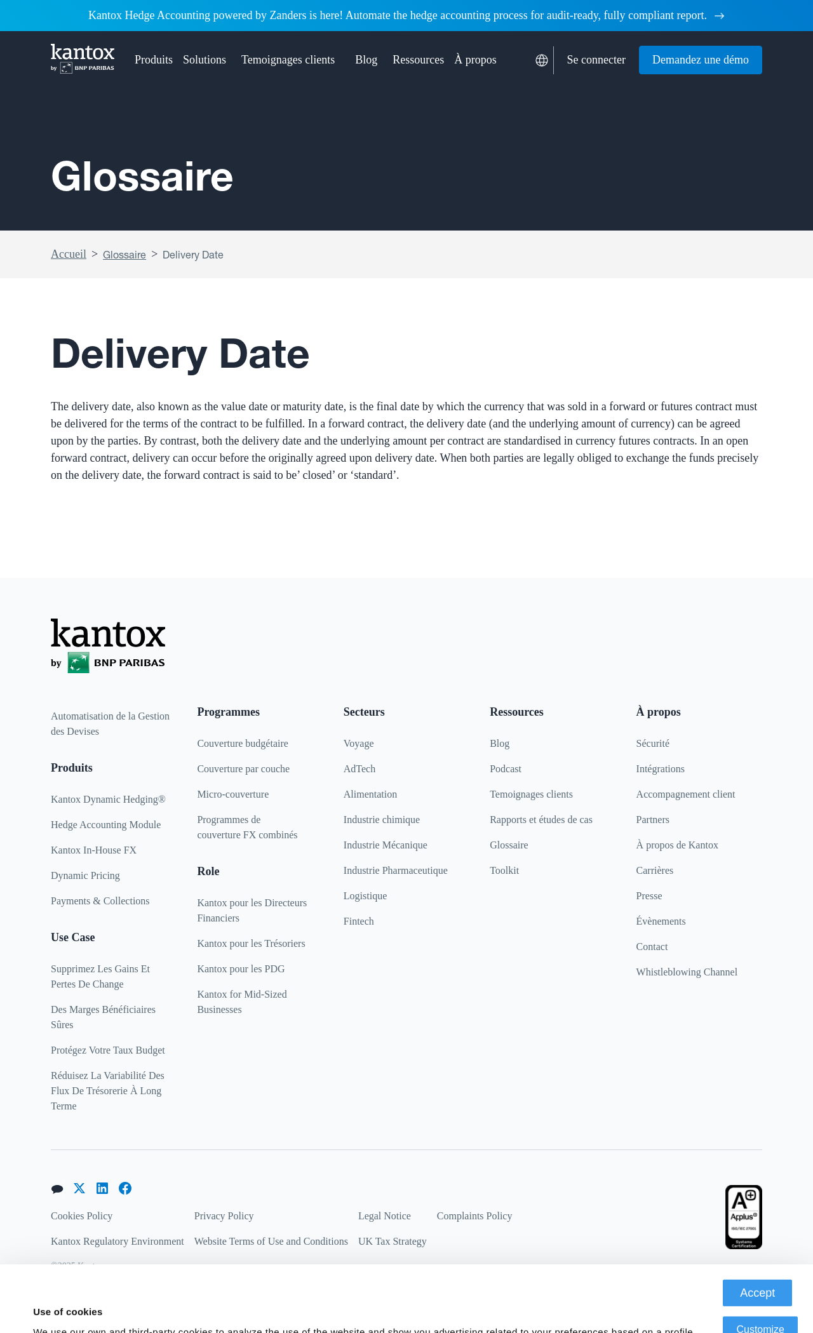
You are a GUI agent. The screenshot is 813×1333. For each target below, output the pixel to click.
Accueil (68, 254)
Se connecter (596, 59)
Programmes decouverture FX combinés (247, 827)
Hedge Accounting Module (106, 824)
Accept (757, 1230)
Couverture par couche (243, 768)
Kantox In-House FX (94, 850)
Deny (760, 1304)
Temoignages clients (288, 59)
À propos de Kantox (677, 845)
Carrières (655, 870)
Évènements (661, 921)
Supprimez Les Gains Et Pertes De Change (100, 976)
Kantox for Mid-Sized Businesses (241, 1002)
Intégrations (660, 768)
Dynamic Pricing (85, 875)
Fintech (359, 921)
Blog (366, 59)
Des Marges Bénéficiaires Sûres (103, 1017)
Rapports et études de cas (541, 819)
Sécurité (652, 743)
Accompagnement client (686, 794)
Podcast (505, 768)
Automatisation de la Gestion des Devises (110, 724)
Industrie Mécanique (385, 845)
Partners (652, 819)
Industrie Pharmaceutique (396, 870)
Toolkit (504, 870)
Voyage (359, 743)
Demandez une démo (700, 59)
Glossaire (124, 254)
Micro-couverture (233, 794)
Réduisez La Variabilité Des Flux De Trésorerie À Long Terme (108, 1090)
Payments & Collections (100, 900)
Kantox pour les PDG (241, 968)
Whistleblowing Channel (687, 972)
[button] (154, 60)
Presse (649, 895)
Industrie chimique (382, 819)
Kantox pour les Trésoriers (251, 943)
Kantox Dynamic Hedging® (108, 799)
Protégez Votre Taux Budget (108, 1050)
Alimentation (370, 794)
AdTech (359, 768)
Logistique (365, 895)
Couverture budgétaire (242, 743)
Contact (652, 946)
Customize (760, 1267)
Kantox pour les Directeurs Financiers (252, 910)
